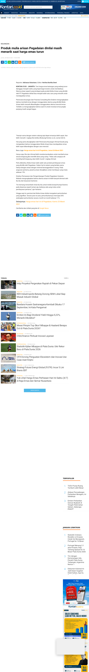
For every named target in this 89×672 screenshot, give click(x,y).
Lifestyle (75, 13)
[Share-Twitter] (5, 62)
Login (79, 1)
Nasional (40, 13)
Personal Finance (63, 13)
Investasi (14, 13)
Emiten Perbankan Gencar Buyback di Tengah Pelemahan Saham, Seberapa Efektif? (75, 505)
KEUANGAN (5, 44)
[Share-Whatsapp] (9, 62)
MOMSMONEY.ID (45, 1)
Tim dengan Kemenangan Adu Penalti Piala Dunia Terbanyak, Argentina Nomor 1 (76, 560)
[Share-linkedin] (12, 62)
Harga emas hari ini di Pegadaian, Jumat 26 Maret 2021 (43, 150)
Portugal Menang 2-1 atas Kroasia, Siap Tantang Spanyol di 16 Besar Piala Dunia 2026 (77, 548)
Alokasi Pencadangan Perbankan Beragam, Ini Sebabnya (77, 494)
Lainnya (84, 16)
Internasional (50, 13)
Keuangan (23, 13)
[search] (37, 7)
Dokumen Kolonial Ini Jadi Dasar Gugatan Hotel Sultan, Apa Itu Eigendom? (76, 572)
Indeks (66, 278)
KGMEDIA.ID (54, 1)
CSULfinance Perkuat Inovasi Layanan (35, 336)
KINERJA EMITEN (36, 1)
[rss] (19, 62)
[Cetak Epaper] (73, 9)
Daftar (86, 1)
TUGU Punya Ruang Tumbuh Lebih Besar (76, 487)
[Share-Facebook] (2, 62)
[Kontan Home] (1, 13)
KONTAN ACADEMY (16, 1)
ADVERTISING (61, 1)
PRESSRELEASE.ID (26, 1)
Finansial (20, 375)
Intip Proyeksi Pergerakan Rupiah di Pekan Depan (41, 283)
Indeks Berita (35, 390)
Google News (44, 208)
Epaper (3, 1)
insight (6, 13)
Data (81, 13)
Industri (32, 13)
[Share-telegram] (16, 62)
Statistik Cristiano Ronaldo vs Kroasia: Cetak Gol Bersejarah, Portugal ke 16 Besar (76, 538)
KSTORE (8, 1)
